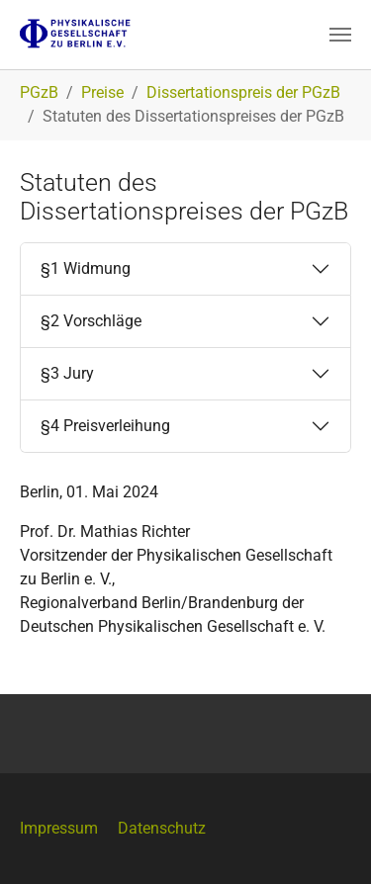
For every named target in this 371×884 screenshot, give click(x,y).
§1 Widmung (86, 268)
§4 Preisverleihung (105, 425)
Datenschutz (162, 828)
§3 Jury (67, 373)
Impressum (59, 828)
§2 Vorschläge (91, 320)
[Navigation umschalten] (340, 34)
